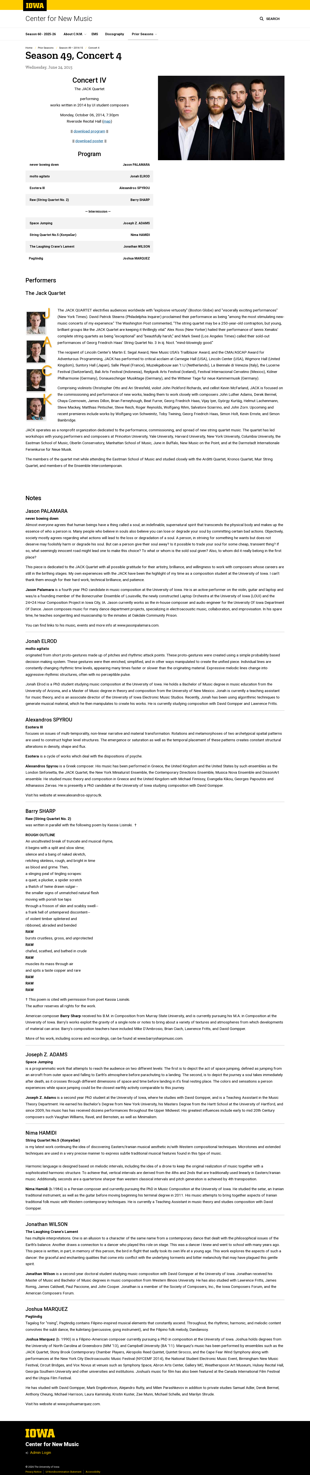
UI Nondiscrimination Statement (63, 1471)
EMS (95, 34)
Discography (114, 34)
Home (29, 47)
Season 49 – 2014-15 (71, 47)
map (107, 121)
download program (89, 131)
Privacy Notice (34, 1471)
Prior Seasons (46, 47)
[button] (269, 19)
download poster (89, 141)
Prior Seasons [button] (142, 34)
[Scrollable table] (89, 211)
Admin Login (40, 1452)
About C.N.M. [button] (73, 34)
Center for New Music (59, 18)
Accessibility (93, 1471)
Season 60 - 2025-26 (41, 34)
